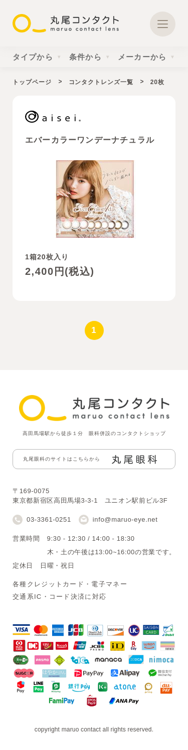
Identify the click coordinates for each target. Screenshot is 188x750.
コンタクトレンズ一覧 (101, 82)
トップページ (32, 82)
